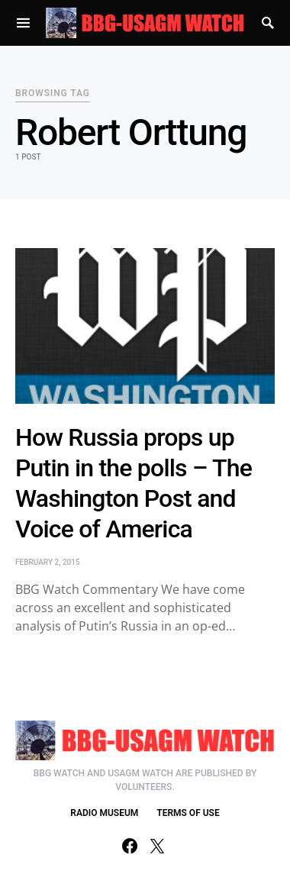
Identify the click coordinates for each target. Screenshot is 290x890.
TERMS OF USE (187, 813)
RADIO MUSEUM (104, 813)
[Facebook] (129, 845)
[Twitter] (157, 845)
